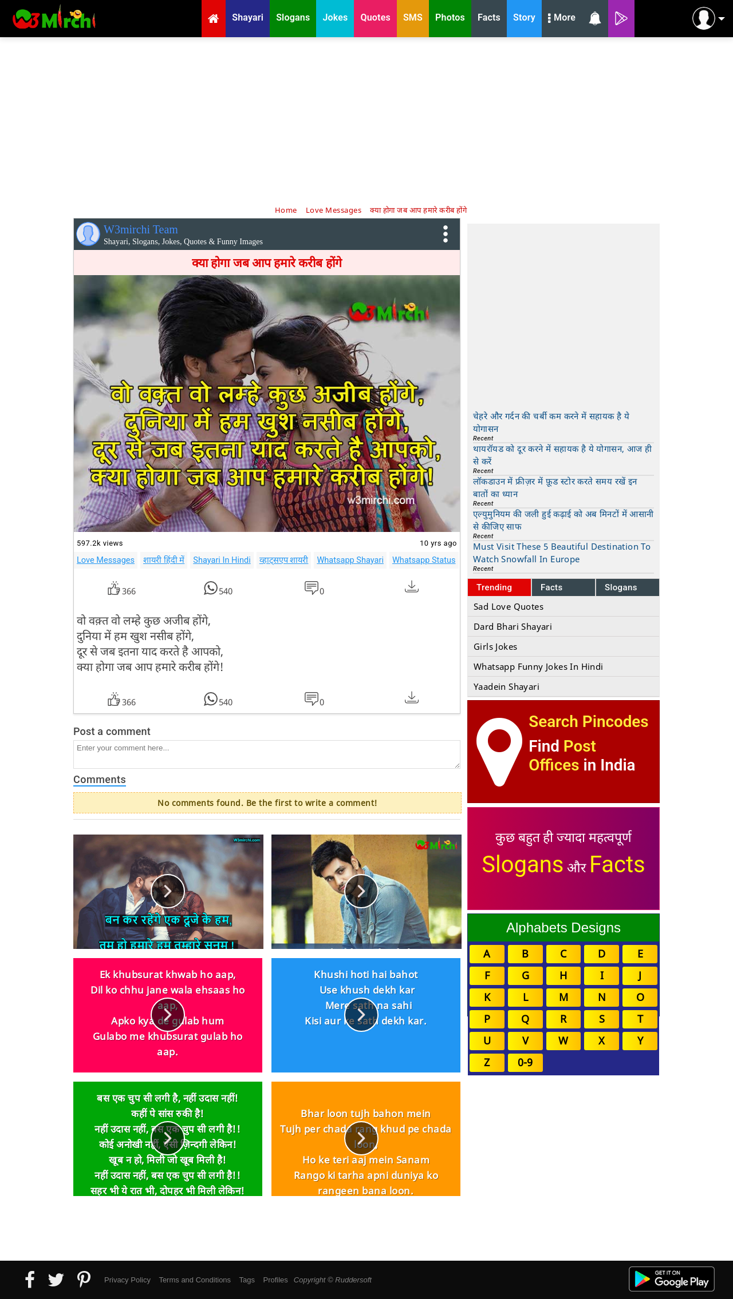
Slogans (621, 587)
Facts (552, 587)
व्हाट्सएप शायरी (284, 560)
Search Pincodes (588, 721)
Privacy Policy (127, 1280)
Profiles (275, 1280)
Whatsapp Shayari (350, 560)
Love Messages (106, 560)
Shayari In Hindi (222, 560)
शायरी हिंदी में (163, 560)
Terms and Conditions (195, 1280)
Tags (247, 1280)
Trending (494, 587)
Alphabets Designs (563, 927)
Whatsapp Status (424, 560)
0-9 (525, 1062)
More (562, 18)
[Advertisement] (366, 120)
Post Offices (562, 755)
